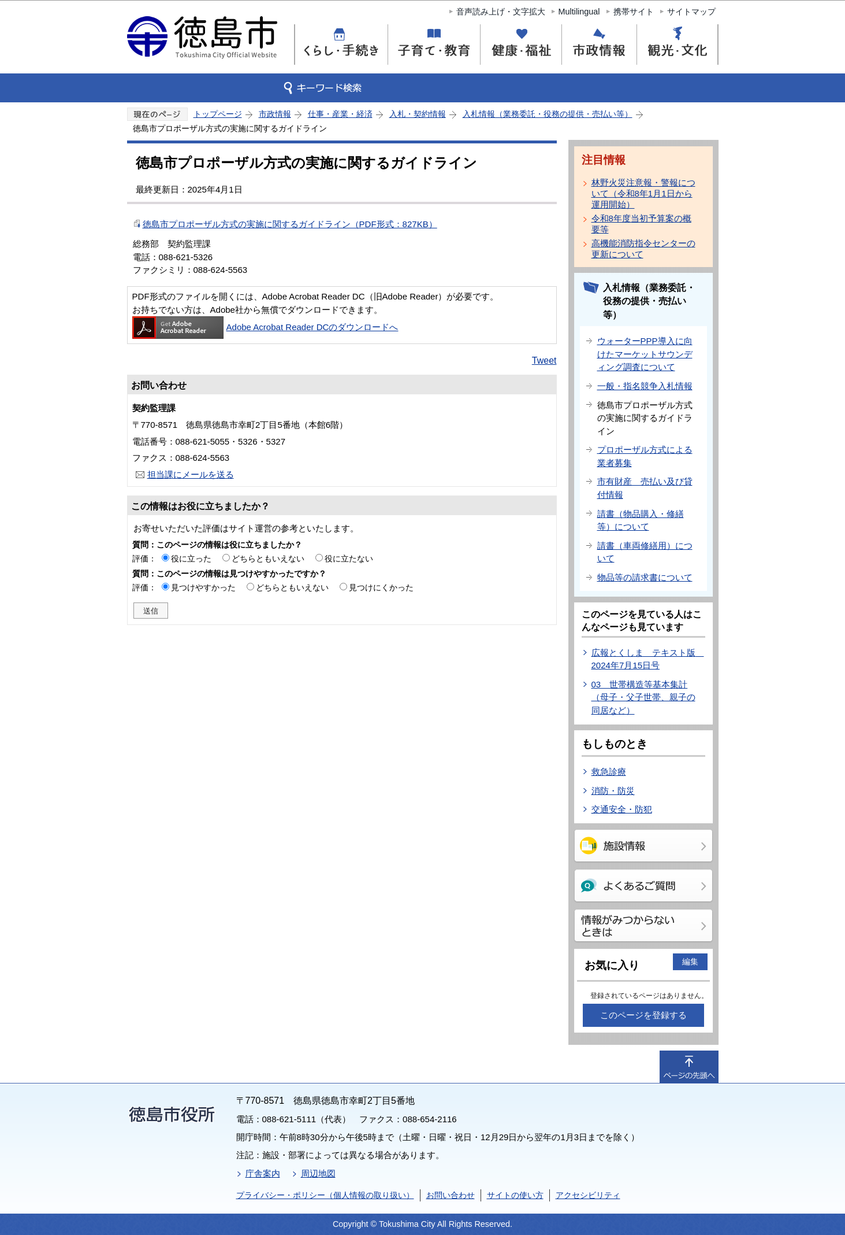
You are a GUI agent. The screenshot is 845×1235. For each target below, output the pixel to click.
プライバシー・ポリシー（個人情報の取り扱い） (325, 1195)
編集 (690, 961)
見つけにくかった (381, 587)
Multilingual (579, 11)
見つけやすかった (203, 587)
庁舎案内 (262, 1173)
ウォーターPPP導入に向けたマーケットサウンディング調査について (645, 354)
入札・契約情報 (417, 114)
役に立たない (349, 558)
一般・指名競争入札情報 (645, 386)
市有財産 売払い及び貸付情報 (645, 488)
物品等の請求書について (645, 577)
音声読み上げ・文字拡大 (500, 11)
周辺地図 (318, 1173)
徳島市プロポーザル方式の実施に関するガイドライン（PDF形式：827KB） (290, 224)
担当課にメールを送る (190, 474)
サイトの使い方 (515, 1195)
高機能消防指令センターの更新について (643, 248)
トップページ (217, 114)
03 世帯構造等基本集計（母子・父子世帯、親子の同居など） (643, 697)
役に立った (191, 558)
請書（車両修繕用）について (645, 552)
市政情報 (275, 114)
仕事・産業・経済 (340, 114)
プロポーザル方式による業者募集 (645, 456)
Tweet (544, 360)
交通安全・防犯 (621, 809)
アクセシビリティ (588, 1195)
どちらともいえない (268, 558)
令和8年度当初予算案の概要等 (641, 223)
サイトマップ (691, 11)
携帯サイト (633, 11)
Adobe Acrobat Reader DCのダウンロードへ (265, 327)
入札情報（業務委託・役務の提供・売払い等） (547, 114)
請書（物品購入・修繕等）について (640, 520)
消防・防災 (613, 791)
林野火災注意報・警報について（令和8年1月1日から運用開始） (643, 193)
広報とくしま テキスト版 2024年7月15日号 (647, 659)
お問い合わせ (450, 1195)
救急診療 (608, 772)
